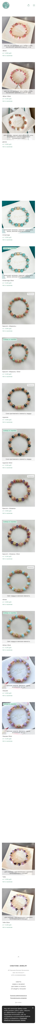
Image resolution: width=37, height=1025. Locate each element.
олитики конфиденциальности (19, 995)
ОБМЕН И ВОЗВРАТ (18, 984)
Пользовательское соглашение (18, 998)
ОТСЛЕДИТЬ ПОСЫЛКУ (18, 988)
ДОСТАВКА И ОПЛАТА (18, 986)
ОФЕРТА (18, 981)
